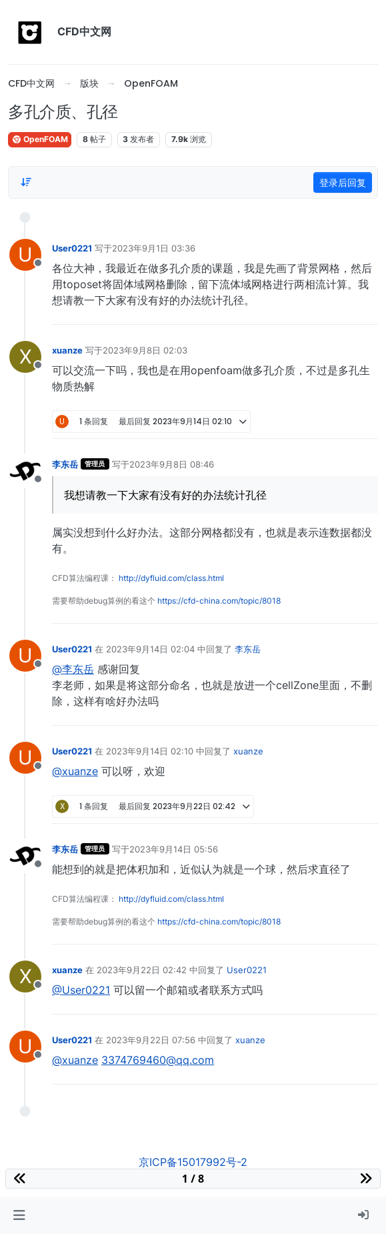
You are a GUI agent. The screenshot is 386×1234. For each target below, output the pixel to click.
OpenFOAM (39, 139)
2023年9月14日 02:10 (149, 751)
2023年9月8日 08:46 (171, 464)
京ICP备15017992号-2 (193, 1162)
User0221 (72, 248)
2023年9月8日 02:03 (145, 350)
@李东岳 (73, 669)
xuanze (67, 350)
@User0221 (81, 990)
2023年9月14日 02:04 (150, 649)
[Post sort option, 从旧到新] (26, 182)
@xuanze (75, 771)
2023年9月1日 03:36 (153, 248)
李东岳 (65, 464)
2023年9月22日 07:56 (150, 1040)
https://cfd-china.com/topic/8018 (219, 601)
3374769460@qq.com (157, 1060)
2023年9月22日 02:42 (142, 970)
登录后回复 (342, 182)
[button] (19, 1215)
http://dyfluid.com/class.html (171, 578)
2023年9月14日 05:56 (173, 849)
